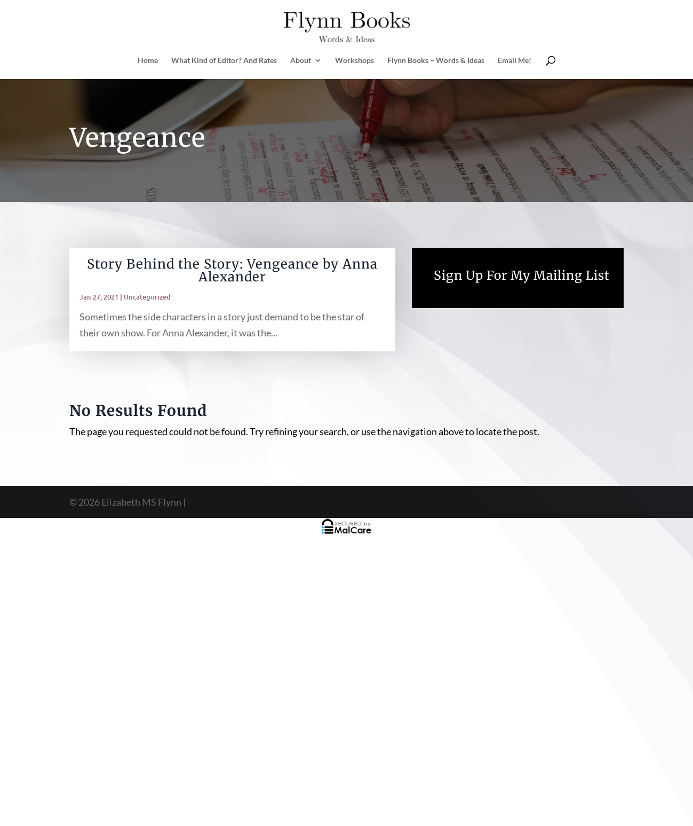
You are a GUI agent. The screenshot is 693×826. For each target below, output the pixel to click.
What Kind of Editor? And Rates (224, 61)
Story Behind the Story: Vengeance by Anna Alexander (232, 270)
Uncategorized (147, 297)
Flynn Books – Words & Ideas (435, 61)
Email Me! (514, 61)
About (300, 61)
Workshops (354, 61)
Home (148, 61)
